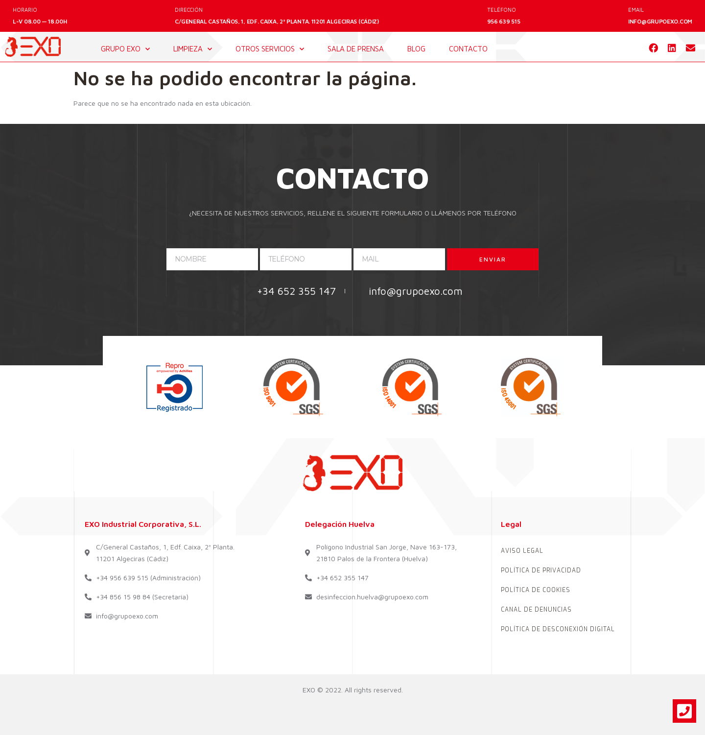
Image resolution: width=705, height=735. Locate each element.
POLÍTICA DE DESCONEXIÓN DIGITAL (558, 629)
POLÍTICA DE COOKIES (535, 590)
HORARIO (25, 9)
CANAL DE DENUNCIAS (536, 610)
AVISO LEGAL (522, 551)
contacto (468, 49)
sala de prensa (356, 49)
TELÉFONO (501, 9)
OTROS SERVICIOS (269, 49)
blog (416, 49)
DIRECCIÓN (189, 9)
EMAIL (636, 9)
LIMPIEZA (192, 49)
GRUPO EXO (125, 49)
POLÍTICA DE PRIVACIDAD (541, 570)
